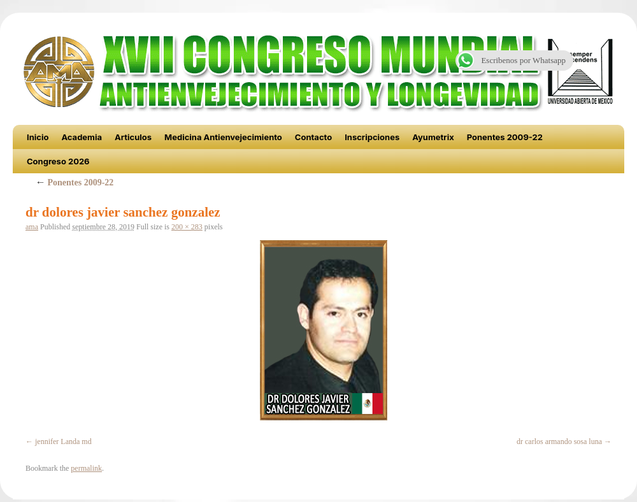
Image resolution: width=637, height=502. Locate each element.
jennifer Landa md (63, 441)
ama (31, 226)
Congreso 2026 (58, 161)
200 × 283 (187, 226)
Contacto (313, 137)
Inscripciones (372, 137)
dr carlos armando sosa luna (559, 441)
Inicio (37, 137)
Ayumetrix (433, 137)
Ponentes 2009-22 (505, 137)
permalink (86, 468)
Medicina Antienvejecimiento (223, 137)
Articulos (133, 137)
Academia (81, 137)
